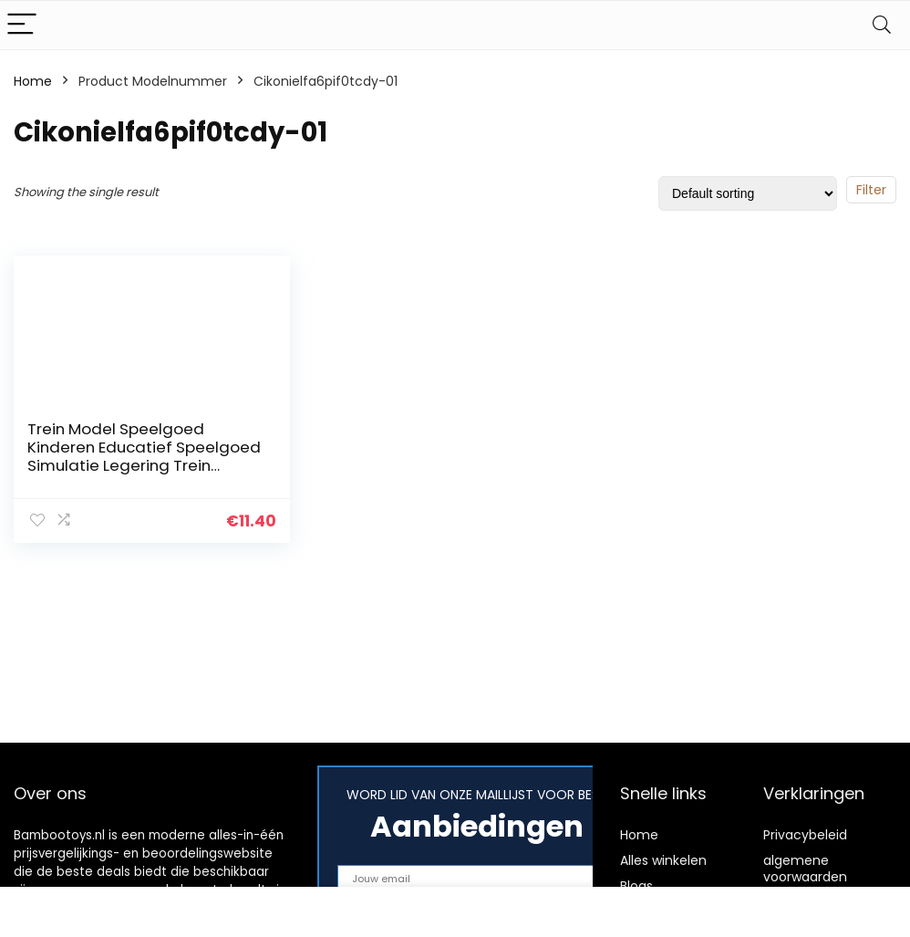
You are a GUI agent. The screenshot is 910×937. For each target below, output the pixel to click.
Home (33, 81)
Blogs (636, 886)
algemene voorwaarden (805, 868)
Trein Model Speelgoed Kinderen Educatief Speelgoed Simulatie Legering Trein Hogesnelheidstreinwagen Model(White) (144, 465)
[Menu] (22, 25)
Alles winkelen (663, 860)
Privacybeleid (805, 835)
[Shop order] (747, 193)
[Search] (882, 25)
